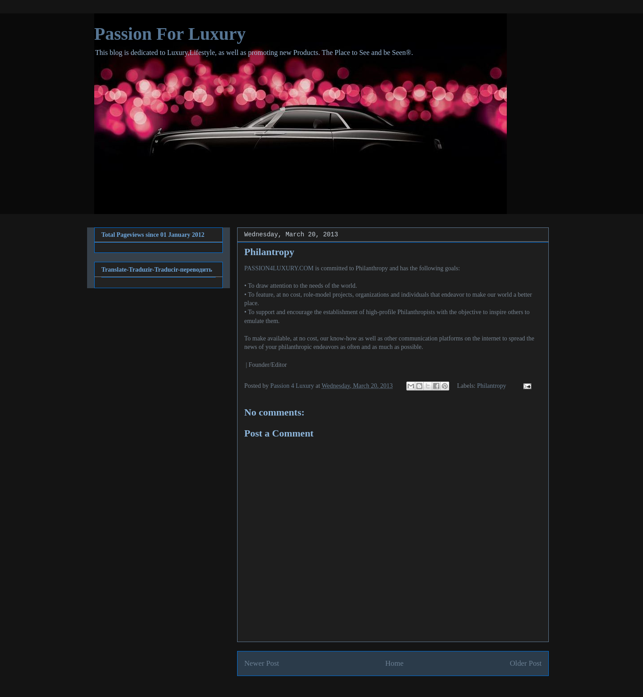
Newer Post (261, 663)
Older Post (526, 663)
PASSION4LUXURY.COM (278, 268)
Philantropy (491, 385)
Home (394, 663)
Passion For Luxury (170, 34)
